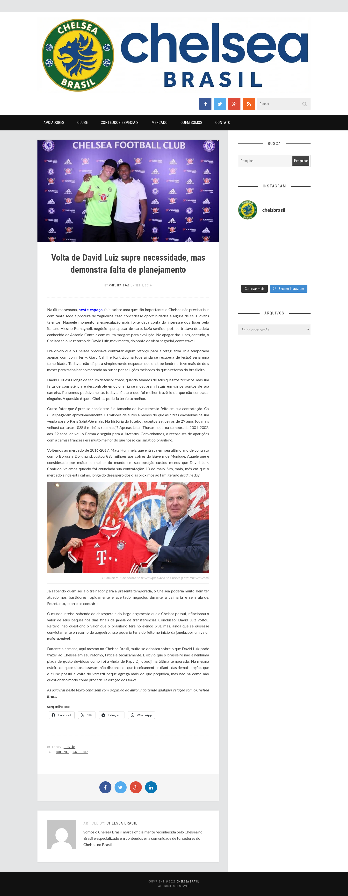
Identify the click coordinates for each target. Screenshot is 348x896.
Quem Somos (191, 122)
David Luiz (80, 752)
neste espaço (91, 309)
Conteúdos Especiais (119, 122)
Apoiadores (54, 122)
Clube (82, 122)
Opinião (69, 747)
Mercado (159, 122)
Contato (222, 122)
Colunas (62, 752)
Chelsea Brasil (120, 285)
